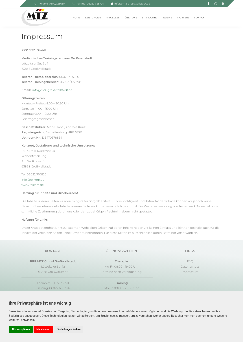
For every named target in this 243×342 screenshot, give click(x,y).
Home (76, 17)
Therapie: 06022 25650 (49, 3)
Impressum (190, 272)
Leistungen (93, 17)
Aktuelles (113, 17)
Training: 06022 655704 (88, 3)
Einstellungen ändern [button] (69, 329)
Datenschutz (190, 266)
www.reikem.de (32, 185)
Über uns (130, 17)
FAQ (190, 261)
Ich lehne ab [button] (43, 329)
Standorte (149, 17)
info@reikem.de (32, 179)
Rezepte (167, 17)
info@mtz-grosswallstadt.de (130, 3)
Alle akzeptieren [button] (21, 329)
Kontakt (199, 17)
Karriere (183, 17)
